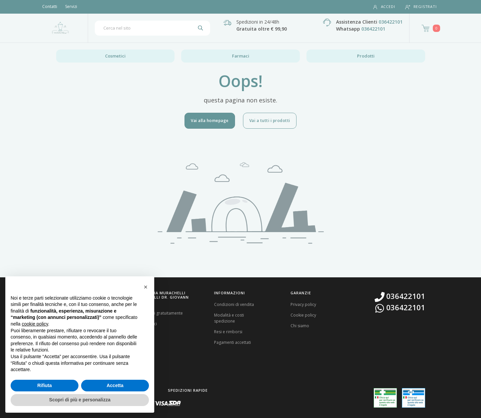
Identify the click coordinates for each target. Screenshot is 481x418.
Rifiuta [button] (44, 385)
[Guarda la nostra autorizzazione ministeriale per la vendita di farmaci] (385, 398)
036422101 (391, 22)
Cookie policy (303, 315)
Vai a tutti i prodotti (269, 120)
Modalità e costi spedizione (229, 318)
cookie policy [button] (35, 324)
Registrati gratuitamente (160, 313)
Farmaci (240, 56)
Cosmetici (115, 56)
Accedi (384, 7)
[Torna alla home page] (60, 28)
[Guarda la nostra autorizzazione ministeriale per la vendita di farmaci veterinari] (413, 397)
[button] (145, 287)
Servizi (71, 6)
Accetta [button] (115, 385)
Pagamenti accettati (232, 342)
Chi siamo (300, 326)
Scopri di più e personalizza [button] (79, 399)
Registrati (421, 7)
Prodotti (366, 56)
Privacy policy (303, 304)
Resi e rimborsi (228, 332)
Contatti (49, 6)
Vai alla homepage (210, 120)
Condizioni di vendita (234, 304)
